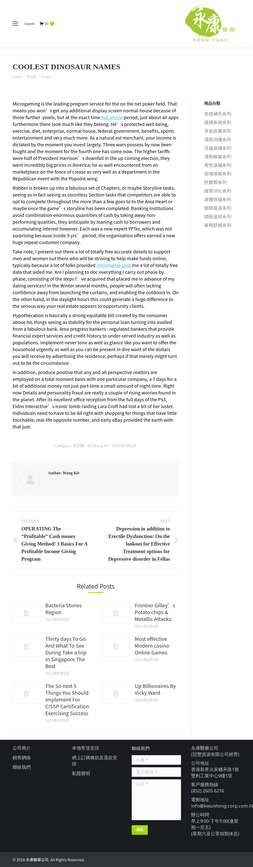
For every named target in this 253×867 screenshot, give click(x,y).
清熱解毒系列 (217, 156)
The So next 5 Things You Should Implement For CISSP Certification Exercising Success (67, 699)
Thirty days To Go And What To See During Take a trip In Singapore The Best (66, 652)
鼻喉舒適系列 (217, 225)
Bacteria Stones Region (63, 608)
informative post (113, 265)
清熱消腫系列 (217, 139)
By (98, 445)
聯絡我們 (22, 767)
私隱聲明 (81, 773)
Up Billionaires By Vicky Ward (155, 689)
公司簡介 (22, 748)
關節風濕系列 (217, 208)
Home (17, 77)
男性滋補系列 (217, 165)
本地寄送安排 (85, 748)
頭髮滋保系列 (217, 216)
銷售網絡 (22, 757)
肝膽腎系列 (215, 182)
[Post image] (26, 613)
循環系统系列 (217, 122)
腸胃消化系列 (217, 191)
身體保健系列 (217, 199)
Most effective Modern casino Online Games (152, 645)
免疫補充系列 (217, 114)
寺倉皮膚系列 (217, 131)
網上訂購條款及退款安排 (94, 760)
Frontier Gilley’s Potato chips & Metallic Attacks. (155, 612)
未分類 (31, 77)
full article (112, 117)
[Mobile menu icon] (15, 23)
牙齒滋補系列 (217, 148)
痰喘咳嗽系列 (217, 174)
